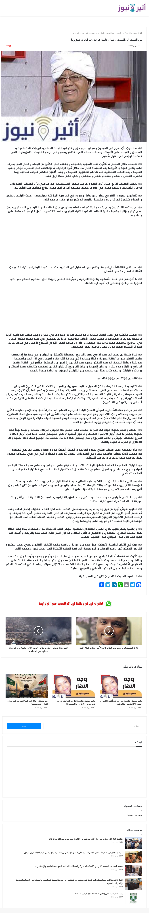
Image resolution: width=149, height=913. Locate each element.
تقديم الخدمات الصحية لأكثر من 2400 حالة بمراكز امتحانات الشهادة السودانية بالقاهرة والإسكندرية (79, 866)
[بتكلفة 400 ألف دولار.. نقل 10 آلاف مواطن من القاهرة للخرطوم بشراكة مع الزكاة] (133, 843)
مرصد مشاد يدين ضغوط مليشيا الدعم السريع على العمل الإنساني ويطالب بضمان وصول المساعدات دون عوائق (73, 852)
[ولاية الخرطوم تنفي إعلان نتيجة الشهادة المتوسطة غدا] (133, 898)
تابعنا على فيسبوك (134, 815)
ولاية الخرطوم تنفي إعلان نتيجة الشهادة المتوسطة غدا (99, 893)
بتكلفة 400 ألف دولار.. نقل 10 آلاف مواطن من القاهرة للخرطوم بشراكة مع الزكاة (86, 839)
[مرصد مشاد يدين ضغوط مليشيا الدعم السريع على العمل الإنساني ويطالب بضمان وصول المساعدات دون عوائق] (133, 857)
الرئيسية (137, 33)
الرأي (128, 33)
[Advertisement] (74, 243)
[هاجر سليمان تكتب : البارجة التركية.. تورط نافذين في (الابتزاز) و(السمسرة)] (73, 686)
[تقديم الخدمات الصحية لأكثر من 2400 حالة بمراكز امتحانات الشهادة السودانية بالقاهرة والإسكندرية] (133, 870)
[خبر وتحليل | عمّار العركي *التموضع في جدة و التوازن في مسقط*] (27, 686)
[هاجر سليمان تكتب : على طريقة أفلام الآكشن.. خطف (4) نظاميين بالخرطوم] (121, 686)
